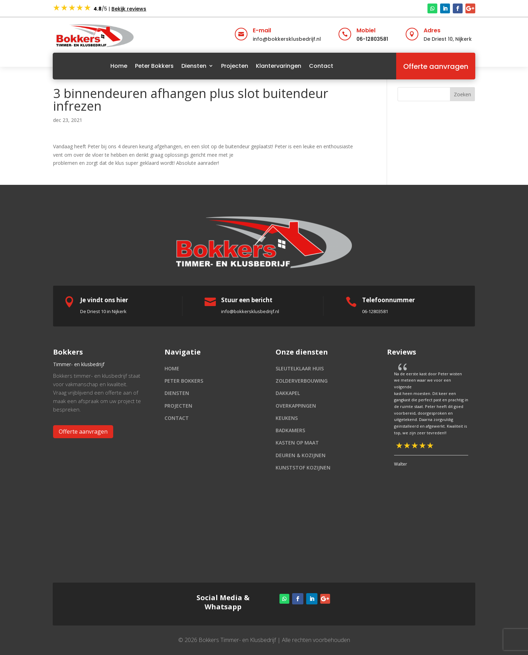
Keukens (287, 418)
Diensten (193, 66)
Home (118, 66)
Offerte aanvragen (435, 66)
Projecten (234, 66)
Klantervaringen (278, 66)
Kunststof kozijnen (303, 467)
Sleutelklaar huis (300, 368)
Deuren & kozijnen (301, 455)
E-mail (262, 30)
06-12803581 (372, 39)
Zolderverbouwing (302, 380)
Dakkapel (288, 393)
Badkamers (290, 430)
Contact (321, 66)
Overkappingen (296, 405)
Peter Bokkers (154, 66)
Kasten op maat (297, 442)
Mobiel (365, 30)
